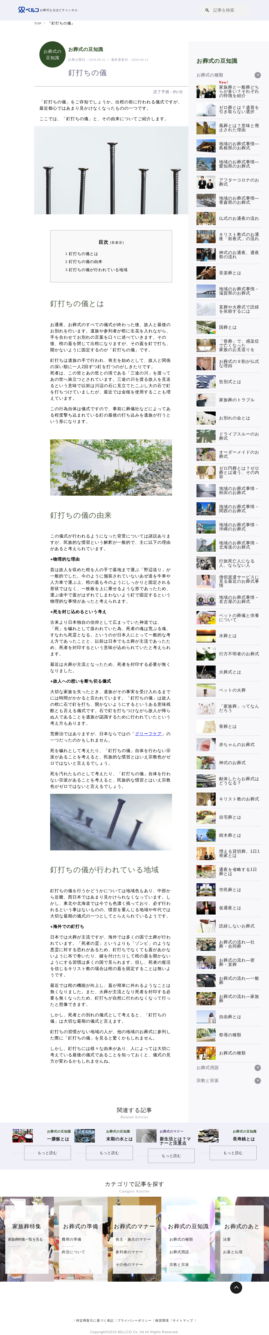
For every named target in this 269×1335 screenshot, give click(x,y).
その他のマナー (129, 1264)
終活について (73, 1252)
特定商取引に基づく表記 (95, 1320)
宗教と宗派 (179, 1264)
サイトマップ (183, 1320)
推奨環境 (162, 1320)
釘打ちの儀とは (81, 253)
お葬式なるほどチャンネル (49, 10)
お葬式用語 (179, 1252)
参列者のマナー (129, 1252)
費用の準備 (71, 1239)
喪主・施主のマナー (133, 1239)
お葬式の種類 (181, 1239)
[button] (207, 10)
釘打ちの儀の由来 (83, 261)
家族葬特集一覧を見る (25, 1239)
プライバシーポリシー (134, 1320)
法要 (227, 1239)
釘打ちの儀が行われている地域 (96, 269)
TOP (38, 23)
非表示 (116, 243)
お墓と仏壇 (233, 1252)
